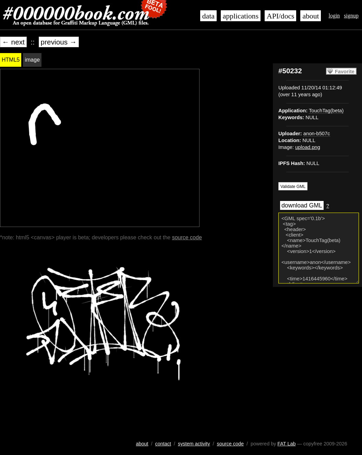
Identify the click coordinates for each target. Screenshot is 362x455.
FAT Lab (286, 443)
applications (240, 16)
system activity (194, 443)
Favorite (344, 71)
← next (13, 42)
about (310, 16)
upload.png (307, 147)
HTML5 (11, 60)
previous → (59, 42)
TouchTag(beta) (326, 110)
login (334, 15)
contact (163, 443)
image (32, 60)
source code (187, 237)
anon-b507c (316, 133)
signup (351, 15)
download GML (301, 205)
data (208, 16)
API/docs (280, 16)
